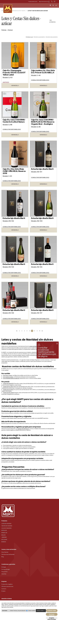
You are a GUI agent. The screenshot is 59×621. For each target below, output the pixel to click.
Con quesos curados (8, 377)
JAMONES (4, 537)
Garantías (3, 574)
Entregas (3, 567)
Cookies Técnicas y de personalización (18, 613)
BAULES (3, 535)
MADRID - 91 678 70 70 (7, 601)
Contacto (3, 588)
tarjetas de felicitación (23, 428)
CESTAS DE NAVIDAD (6, 526)
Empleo (3, 591)
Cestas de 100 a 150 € (8, 392)
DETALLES (4, 530)
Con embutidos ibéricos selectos (11, 378)
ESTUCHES (4, 539)
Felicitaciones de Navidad (7, 554)
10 (39, 331)
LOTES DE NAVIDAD (6, 523)
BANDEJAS (4, 532)
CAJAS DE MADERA (6, 528)
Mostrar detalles (41, 613)
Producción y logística (6, 584)
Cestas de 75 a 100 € (8, 389)
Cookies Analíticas (31, 613)
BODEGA (3, 541)
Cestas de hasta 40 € (8, 383)
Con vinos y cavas (7, 375)
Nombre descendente (52, 37)
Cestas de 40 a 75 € (8, 386)
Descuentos (4, 571)
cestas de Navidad (33, 346)
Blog (2, 556)
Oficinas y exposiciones (7, 586)
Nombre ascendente (39, 37)
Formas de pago (5, 569)
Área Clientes (4, 552)
